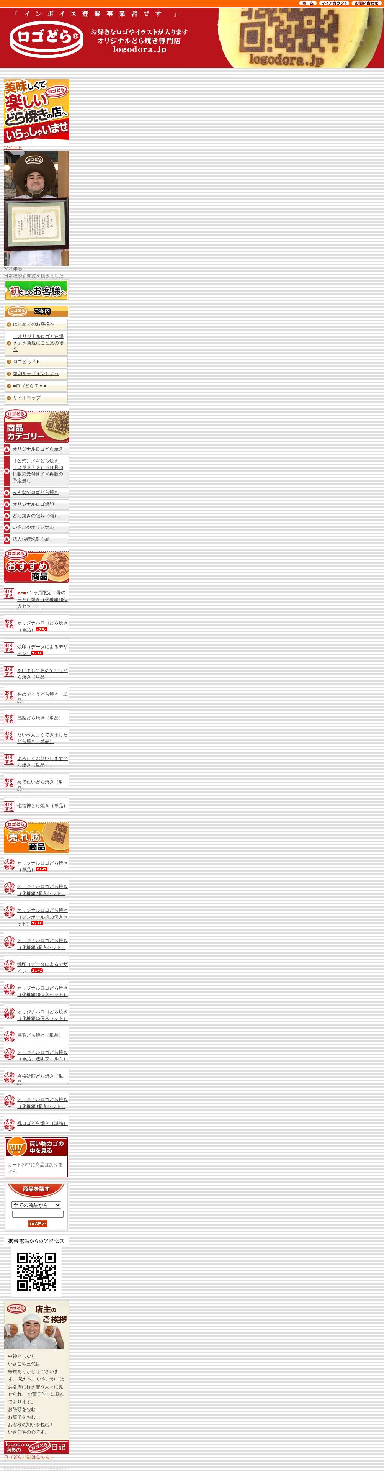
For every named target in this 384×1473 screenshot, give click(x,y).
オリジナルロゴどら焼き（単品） (42, 626)
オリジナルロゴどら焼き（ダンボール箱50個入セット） (42, 917)
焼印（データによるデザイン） (42, 650)
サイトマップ (27, 397)
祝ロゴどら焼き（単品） (42, 1123)
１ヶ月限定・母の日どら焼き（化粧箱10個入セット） (42, 599)
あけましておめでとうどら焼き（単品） (42, 674)
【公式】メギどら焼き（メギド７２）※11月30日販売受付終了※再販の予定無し (38, 470)
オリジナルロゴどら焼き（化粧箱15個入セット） (42, 1015)
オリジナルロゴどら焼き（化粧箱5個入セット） (42, 944)
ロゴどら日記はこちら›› (28, 1457)
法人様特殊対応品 (31, 539)
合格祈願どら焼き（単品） (40, 1079)
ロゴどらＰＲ (27, 361)
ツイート (13, 147)
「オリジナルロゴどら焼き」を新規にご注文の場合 (38, 343)
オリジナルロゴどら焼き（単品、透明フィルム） (42, 1056)
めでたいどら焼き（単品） (40, 785)
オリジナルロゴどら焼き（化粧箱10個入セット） (42, 991)
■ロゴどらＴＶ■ (29, 385)
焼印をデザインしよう (36, 373)
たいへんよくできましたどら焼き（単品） (42, 738)
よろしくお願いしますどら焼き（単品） (42, 762)
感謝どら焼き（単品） (40, 718)
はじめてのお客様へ (33, 324)
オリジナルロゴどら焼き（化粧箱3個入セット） (42, 1103)
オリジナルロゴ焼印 (33, 504)
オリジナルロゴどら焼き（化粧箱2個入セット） (42, 890)
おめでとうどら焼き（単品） (42, 697)
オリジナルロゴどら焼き (38, 449)
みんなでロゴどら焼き (36, 492)
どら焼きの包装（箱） (36, 515)
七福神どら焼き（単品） (42, 805)
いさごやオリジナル (33, 527)
